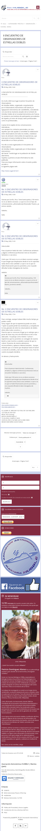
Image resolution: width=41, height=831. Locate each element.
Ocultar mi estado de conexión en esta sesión (17, 497)
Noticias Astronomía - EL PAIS (13, 798)
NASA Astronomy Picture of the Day (15, 793)
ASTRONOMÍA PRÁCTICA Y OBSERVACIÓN (21, 23)
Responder (8, 51)
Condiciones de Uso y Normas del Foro (16, 810)
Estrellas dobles (6, 26)
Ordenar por (20, 437)
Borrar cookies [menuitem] (34, 756)
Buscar (23, 56)
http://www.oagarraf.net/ (10, 171)
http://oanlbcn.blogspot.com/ (9, 405)
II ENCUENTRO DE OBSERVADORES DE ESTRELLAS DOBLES (14, 39)
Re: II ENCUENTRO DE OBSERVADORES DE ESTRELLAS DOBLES (20, 190)
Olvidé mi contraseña (8, 492)
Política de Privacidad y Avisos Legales (16, 807)
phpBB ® (14, 818)
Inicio (4, 23)
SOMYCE (6, 790)
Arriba (37, 753)
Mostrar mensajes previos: (20, 433)
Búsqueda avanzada (27, 56)
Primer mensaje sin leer (11, 61)
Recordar (5, 494)
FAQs (5, 812)
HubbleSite (7, 795)
